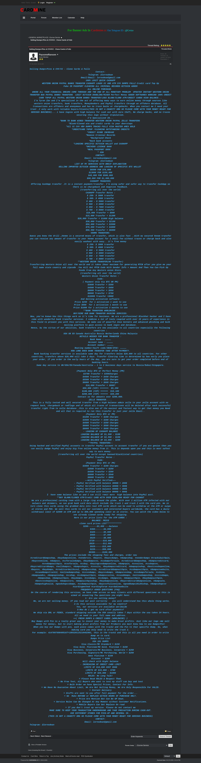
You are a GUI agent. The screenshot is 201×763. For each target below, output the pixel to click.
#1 (170, 64)
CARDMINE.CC (34, 760)
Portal (33, 18)
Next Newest (46, 736)
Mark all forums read (72, 756)
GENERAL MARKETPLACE (38, 37)
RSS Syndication (87, 756)
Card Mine (34, 756)
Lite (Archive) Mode (57, 756)
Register (49, 3)
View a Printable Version (39, 744)
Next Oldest (35, 736)
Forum (43, 18)
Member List (57, 18)
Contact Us (25, 756)
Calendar (71, 18)
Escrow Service (55, 37)
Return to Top (44, 756)
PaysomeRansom (47, 55)
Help (82, 18)
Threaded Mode (166, 49)
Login (42, 3)
